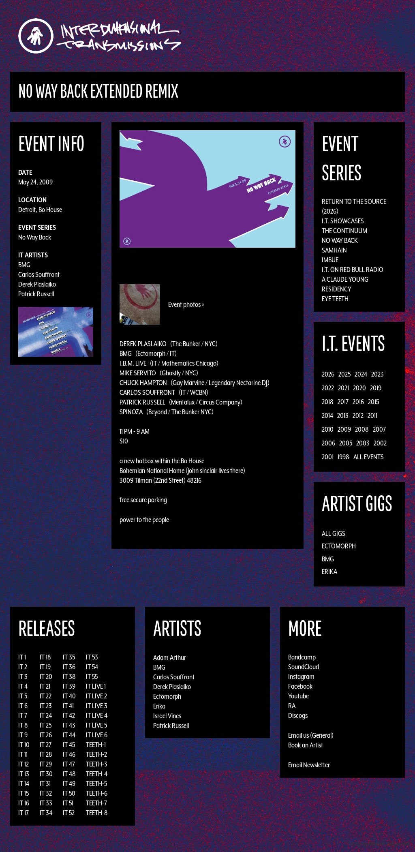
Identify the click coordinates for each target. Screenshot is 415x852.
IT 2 (22, 667)
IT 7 (22, 715)
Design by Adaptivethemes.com (379, 844)
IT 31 (45, 783)
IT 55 (92, 676)
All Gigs (333, 533)
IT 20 (46, 676)
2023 (377, 374)
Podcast (385, 35)
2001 (328, 457)
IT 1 (22, 657)
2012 (358, 415)
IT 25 (45, 725)
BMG (24, 265)
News (328, 35)
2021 (343, 388)
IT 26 (46, 735)
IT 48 (69, 774)
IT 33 (46, 803)
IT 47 (69, 764)
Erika (329, 571)
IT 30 (46, 774)
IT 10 (24, 745)
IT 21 (45, 686)
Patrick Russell (36, 294)
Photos (354, 35)
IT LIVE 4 (96, 715)
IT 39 (69, 686)
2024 (361, 374)
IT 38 (69, 676)
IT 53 (92, 657)
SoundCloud (303, 667)
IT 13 (23, 774)
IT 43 (69, 725)
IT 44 (69, 735)
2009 (344, 429)
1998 (343, 457)
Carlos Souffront (39, 274)
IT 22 (45, 696)
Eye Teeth (335, 299)
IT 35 (69, 657)
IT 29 (46, 764)
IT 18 (45, 657)
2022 (328, 388)
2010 (328, 429)
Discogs (298, 715)
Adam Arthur (169, 657)
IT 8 (23, 725)
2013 (343, 415)
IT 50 (69, 793)
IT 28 (46, 754)
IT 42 (69, 715)
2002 (380, 443)
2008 (362, 429)
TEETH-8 (97, 813)
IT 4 (23, 686)
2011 (372, 415)
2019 (375, 388)
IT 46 (69, 754)
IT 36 (69, 667)
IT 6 (23, 706)
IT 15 (23, 793)
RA (291, 706)
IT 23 (46, 706)
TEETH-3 (96, 764)
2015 (373, 402)
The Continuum (344, 231)
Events (303, 35)
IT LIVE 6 (96, 735)
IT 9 (23, 735)
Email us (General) (311, 735)
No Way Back (34, 237)
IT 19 (45, 667)
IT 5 (22, 696)
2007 (379, 429)
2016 (358, 402)
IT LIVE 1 (96, 686)
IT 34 (46, 813)
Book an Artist (305, 745)
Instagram (301, 676)
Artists (274, 35)
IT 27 (45, 745)
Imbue (330, 260)
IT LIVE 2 (96, 696)
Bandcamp (302, 657)
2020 (359, 388)
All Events (368, 457)
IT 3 (23, 676)
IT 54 (92, 667)
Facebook (300, 686)
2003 (363, 443)
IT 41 (68, 706)
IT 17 (23, 813)
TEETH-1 (96, 745)
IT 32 (46, 793)
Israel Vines (167, 715)
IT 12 (23, 764)
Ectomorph (339, 546)
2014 (327, 415)
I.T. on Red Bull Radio (352, 269)
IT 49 (69, 783)
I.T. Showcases (343, 221)
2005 (345, 443)
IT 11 (23, 754)
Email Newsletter (309, 765)
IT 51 (68, 803)
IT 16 (23, 803)
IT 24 (46, 715)
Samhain (334, 250)
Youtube (298, 696)
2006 (328, 443)
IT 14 (23, 783)
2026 (328, 374)
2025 (344, 374)
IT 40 (69, 696)
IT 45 (69, 745)
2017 (343, 402)
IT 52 (69, 813)
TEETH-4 (96, 774)
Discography (236, 35)
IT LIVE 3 (96, 706)
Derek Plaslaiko (37, 284)
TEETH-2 (96, 754)
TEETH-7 (96, 803)
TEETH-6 (96, 793)
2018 (328, 402)
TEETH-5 (96, 783)
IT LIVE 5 (96, 725)
